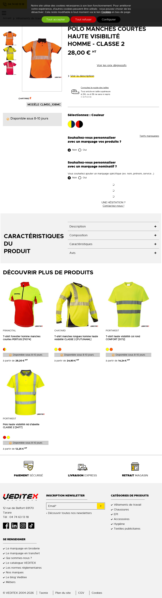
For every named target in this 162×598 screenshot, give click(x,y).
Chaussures (121, 509)
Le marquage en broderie (23, 548)
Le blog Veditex (16, 577)
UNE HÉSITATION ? (113, 204)
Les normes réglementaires (24, 567)
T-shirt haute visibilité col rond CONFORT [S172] (123, 338)
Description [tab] (77, 226)
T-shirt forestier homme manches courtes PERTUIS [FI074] (21, 338)
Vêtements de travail (127, 504)
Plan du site (63, 593)
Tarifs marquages (149, 136)
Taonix (43, 593)
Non (74, 149)
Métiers (10, 582)
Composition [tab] (78, 235)
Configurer (112, 19)
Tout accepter (52, 19)
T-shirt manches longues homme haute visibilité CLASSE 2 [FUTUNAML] (76, 338)
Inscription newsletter (65, 495)
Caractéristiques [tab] (80, 244)
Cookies (106, 12)
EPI (116, 514)
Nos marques (14, 572)
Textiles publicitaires (127, 529)
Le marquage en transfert (23, 553)
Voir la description (82, 76)
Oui (84, 149)
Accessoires (121, 519)
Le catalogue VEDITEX (21, 563)
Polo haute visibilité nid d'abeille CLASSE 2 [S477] (21, 426)
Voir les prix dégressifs (111, 65)
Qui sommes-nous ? (19, 558)
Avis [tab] (72, 253)
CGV (81, 593)
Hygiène (119, 524)
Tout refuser (83, 19)
